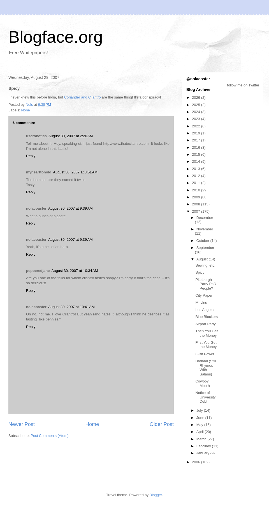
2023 (196, 119)
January (203, 453)
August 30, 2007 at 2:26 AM (70, 136)
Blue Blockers (206, 317)
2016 (196, 147)
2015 (196, 154)
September (205, 248)
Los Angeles (205, 310)
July (200, 410)
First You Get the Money (206, 344)
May (200, 425)
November (204, 229)
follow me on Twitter (243, 85)
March (202, 439)
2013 (196, 169)
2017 (196, 140)
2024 (196, 112)
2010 (196, 190)
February (204, 446)
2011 (196, 183)
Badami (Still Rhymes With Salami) (205, 367)
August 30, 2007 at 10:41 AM (71, 307)
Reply (30, 156)
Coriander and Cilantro (82, 97)
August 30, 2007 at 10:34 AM (75, 271)
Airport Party (205, 324)
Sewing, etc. (205, 265)
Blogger (156, 495)
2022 (196, 126)
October (203, 241)
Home (92, 424)
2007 (196, 211)
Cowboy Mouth (202, 383)
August (202, 259)
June (200, 418)
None (25, 110)
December (204, 218)
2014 (196, 161)
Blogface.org (55, 37)
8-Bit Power (204, 354)
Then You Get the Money (206, 333)
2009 (196, 197)
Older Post (162, 424)
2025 (196, 105)
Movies (201, 303)
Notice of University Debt (205, 397)
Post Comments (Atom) (50, 436)
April (200, 432)
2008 (196, 204)
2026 (196, 97)
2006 (196, 462)
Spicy (199, 272)
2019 (196, 133)
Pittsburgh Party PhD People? (205, 284)
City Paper (203, 295)
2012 (196, 176)
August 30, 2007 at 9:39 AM (70, 208)
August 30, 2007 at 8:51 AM (75, 172)
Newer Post (21, 424)
